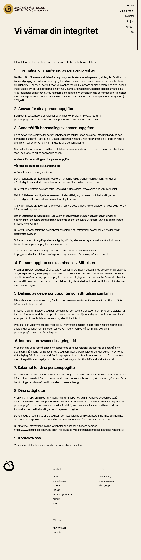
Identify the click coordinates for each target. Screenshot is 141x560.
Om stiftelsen (127, 10)
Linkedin (57, 532)
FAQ (132, 32)
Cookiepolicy (105, 476)
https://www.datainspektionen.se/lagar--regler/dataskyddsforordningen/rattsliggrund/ (61, 254)
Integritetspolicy (106, 481)
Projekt (130, 21)
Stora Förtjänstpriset (62, 494)
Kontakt (130, 26)
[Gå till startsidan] (8, 466)
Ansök (130, 5)
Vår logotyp (104, 485)
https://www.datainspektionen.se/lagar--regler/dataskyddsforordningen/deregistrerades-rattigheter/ (69, 429)
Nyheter (129, 16)
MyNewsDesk (59, 527)
